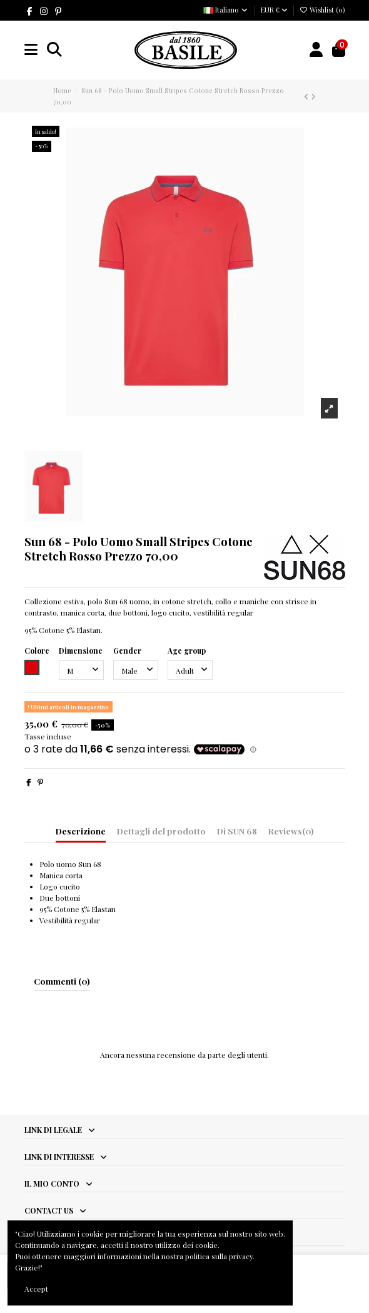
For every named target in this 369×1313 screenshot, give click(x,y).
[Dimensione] (81, 670)
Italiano (226, 9)
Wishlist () (322, 9)
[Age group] (190, 670)
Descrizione (81, 830)
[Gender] (135, 670)
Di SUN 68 (237, 830)
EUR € (274, 9)
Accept (36, 1289)
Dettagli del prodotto (161, 830)
